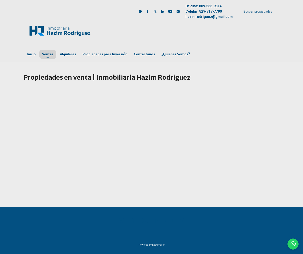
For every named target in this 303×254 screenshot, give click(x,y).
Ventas (47, 54)
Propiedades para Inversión (105, 54)
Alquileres (68, 54)
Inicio (31, 54)
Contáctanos (144, 54)
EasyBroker (158, 244)
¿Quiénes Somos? (175, 54)
